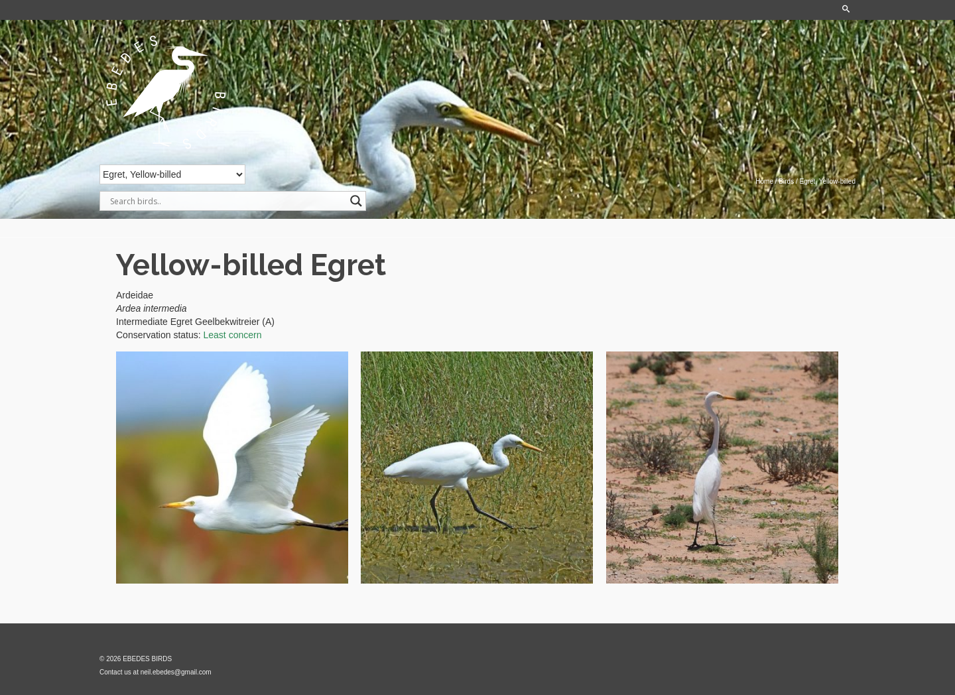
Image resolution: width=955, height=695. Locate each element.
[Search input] (227, 201)
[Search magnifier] (356, 201)
